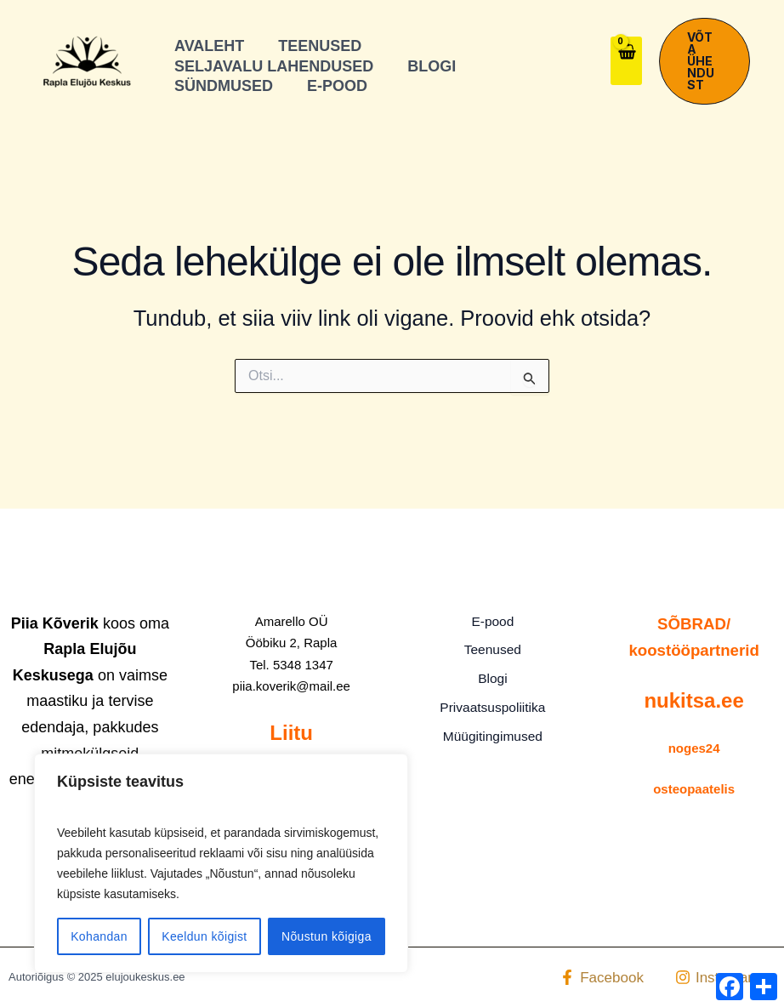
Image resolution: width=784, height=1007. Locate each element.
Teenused (492, 649)
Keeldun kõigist (204, 936)
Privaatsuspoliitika (492, 704)
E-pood (493, 622)
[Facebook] (601, 977)
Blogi (493, 676)
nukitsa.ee (693, 700)
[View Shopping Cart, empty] (626, 61)
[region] (221, 863)
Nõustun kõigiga (326, 936)
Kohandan (99, 936)
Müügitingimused (492, 731)
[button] (704, 61)
